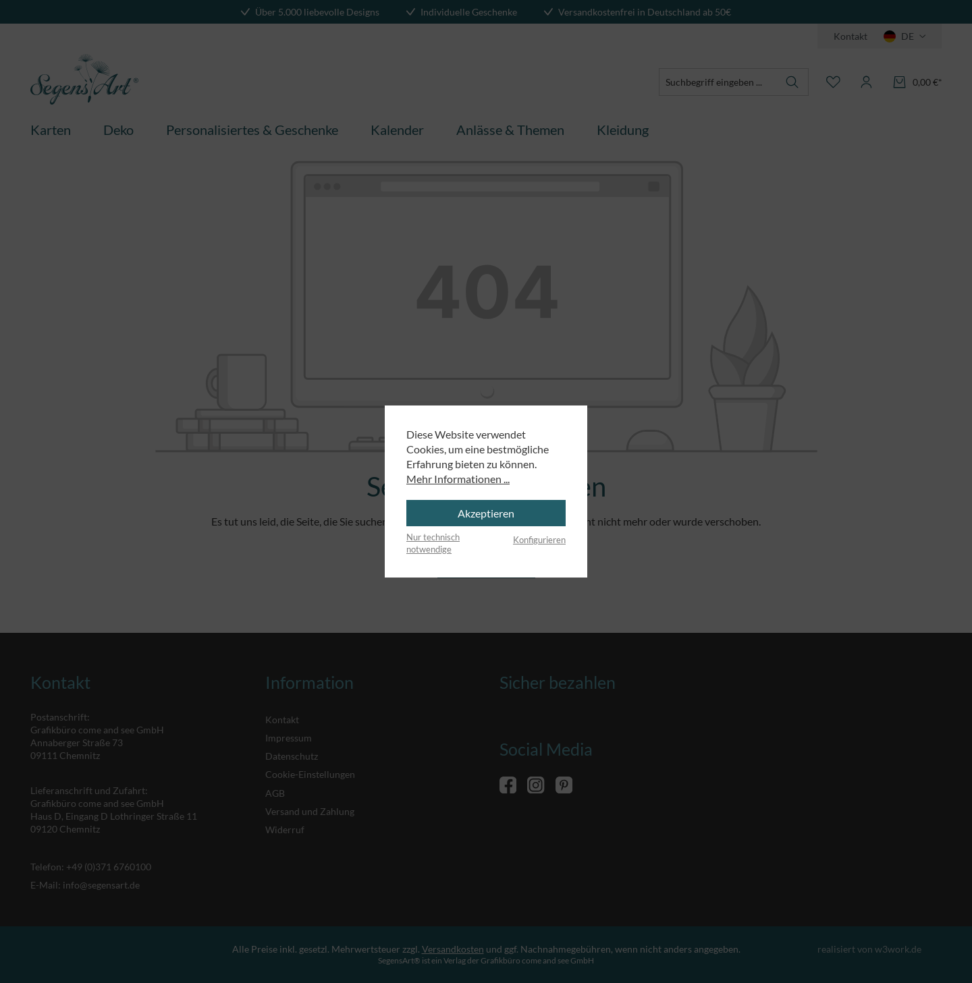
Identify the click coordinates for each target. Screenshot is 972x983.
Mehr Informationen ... (458, 478)
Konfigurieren (539, 539)
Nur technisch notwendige (433, 543)
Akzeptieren (486, 513)
